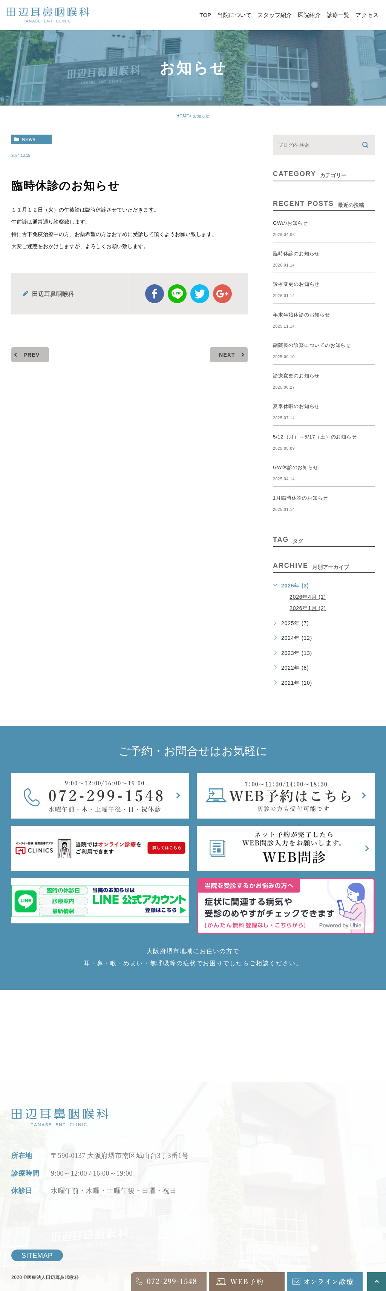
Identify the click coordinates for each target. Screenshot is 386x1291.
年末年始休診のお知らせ (301, 314)
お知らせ (201, 116)
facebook (154, 293)
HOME (182, 116)
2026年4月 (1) (308, 597)
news (28, 139)
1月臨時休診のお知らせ (300, 498)
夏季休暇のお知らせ (296, 406)
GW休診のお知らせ (296, 467)
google (222, 293)
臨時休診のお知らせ (296, 253)
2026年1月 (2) (308, 608)
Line (177, 293)
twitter (199, 293)
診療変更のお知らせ (296, 284)
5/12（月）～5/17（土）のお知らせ (315, 437)
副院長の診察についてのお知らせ (312, 345)
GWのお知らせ (290, 223)
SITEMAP (37, 1255)
